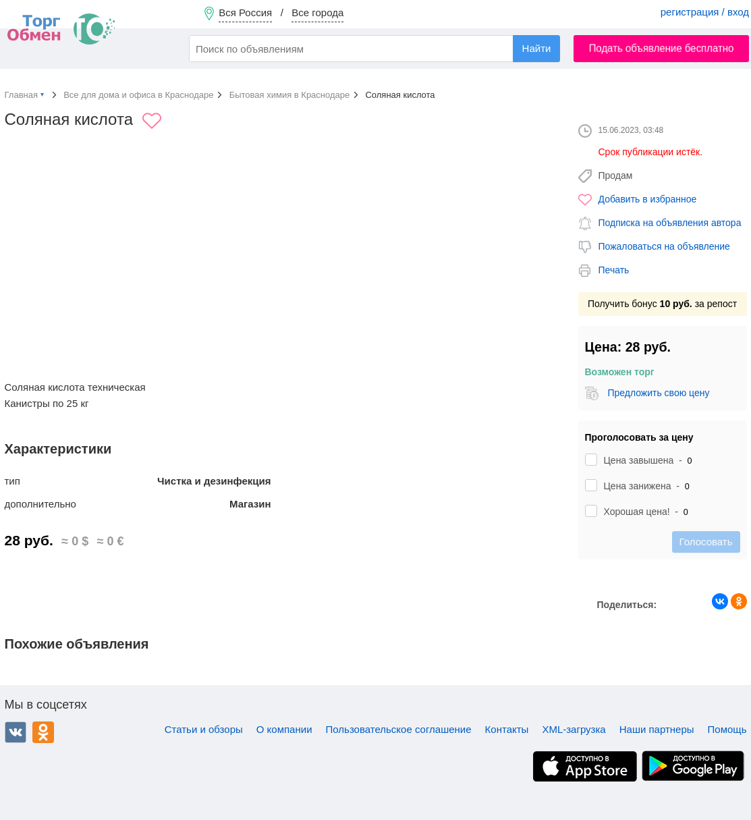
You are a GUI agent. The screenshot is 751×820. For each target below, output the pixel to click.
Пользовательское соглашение (399, 729)
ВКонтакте (15, 732)
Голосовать (706, 541)
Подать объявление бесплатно (661, 48)
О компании (284, 729)
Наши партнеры (656, 729)
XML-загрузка (573, 729)
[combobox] (374, 48)
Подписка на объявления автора (670, 222)
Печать (614, 270)
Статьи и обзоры (204, 729)
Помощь (727, 729)
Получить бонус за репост (662, 303)
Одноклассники (43, 732)
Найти (536, 48)
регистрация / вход (705, 12)
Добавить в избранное (648, 199)
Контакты (507, 729)
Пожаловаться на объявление (664, 246)
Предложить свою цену (658, 392)
